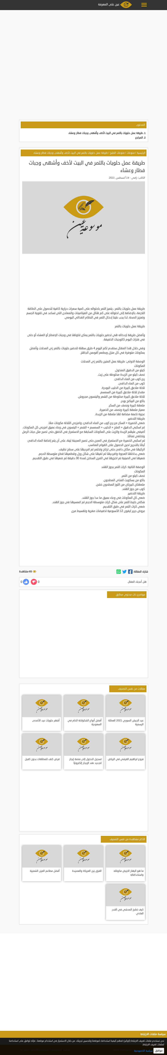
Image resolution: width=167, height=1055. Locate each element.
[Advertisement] (83, 37)
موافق (158, 1050)
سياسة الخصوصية (143, 1051)
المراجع (139, 137)
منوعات (131, 153)
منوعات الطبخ (117, 153)
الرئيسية (141, 153)
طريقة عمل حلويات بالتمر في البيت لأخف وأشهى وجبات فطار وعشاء (106, 133)
